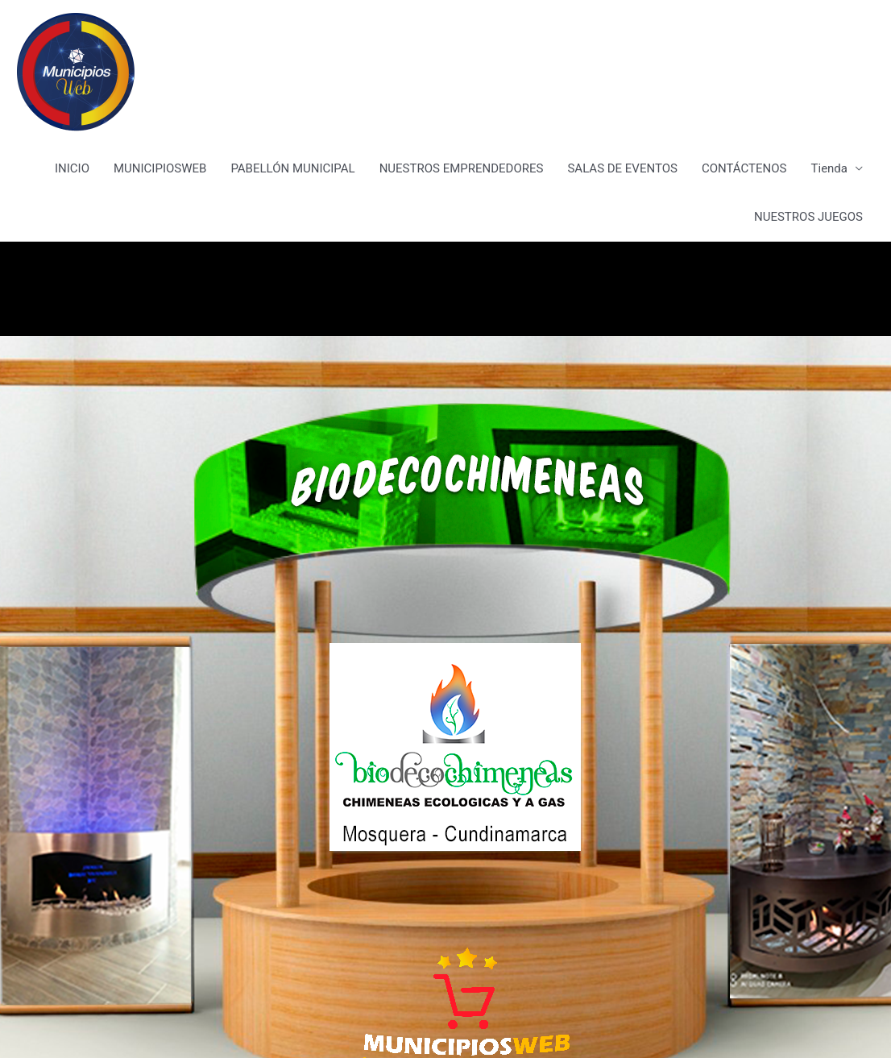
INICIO (72, 168)
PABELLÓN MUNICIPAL (292, 168)
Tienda (829, 168)
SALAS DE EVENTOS (622, 168)
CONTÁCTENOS (744, 168)
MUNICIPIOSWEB (160, 168)
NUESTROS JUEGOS (808, 217)
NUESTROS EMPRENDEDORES (461, 168)
